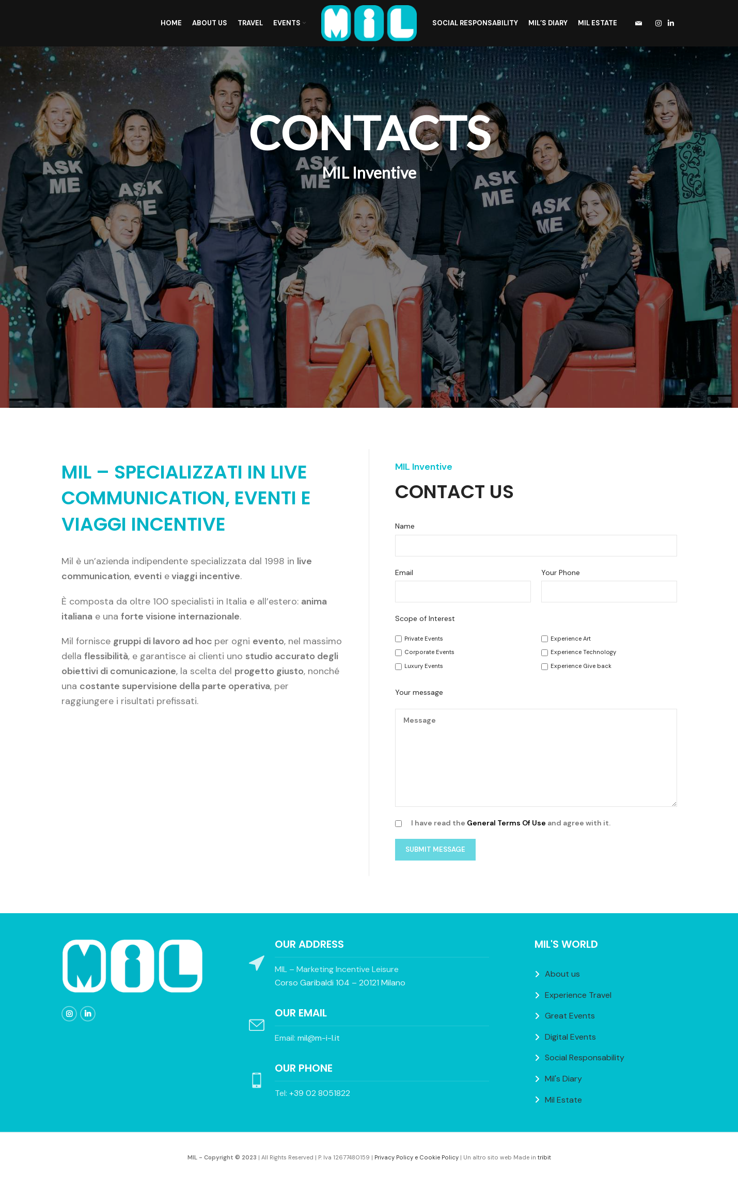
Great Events (570, 1015)
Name (405, 526)
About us (562, 973)
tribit (544, 1157)
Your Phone (560, 572)
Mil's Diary (563, 1078)
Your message (419, 692)
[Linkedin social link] (671, 23)
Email (404, 572)
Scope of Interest (425, 618)
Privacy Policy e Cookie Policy (416, 1157)
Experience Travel (578, 995)
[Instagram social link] (658, 23)
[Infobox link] (635, 23)
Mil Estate (563, 1099)
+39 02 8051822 (319, 1093)
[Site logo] (369, 22)
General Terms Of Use (506, 822)
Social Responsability (584, 1057)
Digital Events (570, 1036)
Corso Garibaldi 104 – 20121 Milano (340, 982)
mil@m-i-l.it (318, 1037)
